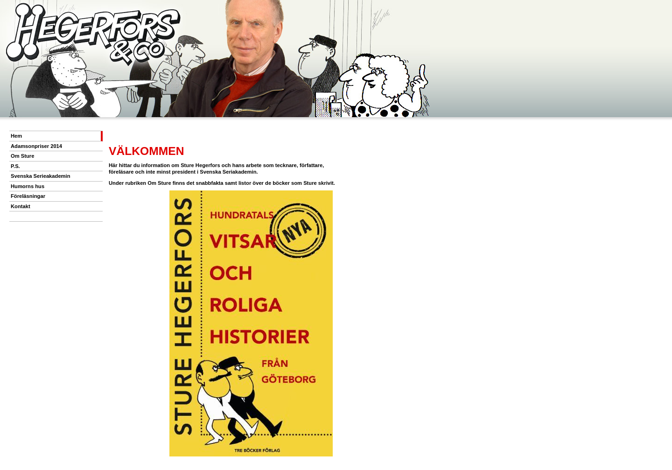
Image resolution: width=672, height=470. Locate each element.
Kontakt (20, 206)
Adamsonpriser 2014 (36, 146)
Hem (16, 136)
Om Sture (22, 156)
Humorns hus (27, 186)
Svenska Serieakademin (40, 176)
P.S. (15, 166)
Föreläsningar (28, 196)
